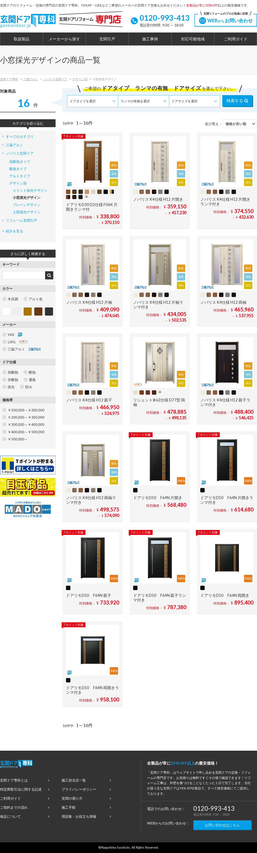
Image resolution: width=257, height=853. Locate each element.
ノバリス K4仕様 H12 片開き (158, 199)
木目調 (13, 299)
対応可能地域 (193, 39)
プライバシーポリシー (86, 789)
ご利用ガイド (236, 39)
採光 (11, 387)
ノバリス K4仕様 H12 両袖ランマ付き (91, 500)
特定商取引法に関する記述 (24, 789)
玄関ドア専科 (9, 79)
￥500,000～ (18, 439)
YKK (15, 335)
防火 (28, 387)
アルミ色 (36, 299)
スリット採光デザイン (30, 190)
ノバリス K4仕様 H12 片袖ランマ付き (158, 304)
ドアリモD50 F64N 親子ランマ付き (159, 597)
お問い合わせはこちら (222, 825)
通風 (32, 380)
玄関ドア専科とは (24, 780)
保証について (24, 816)
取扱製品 (21, 39)
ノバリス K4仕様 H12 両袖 (223, 302)
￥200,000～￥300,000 (26, 417)
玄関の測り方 (86, 798)
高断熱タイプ (19, 161)
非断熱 (13, 380)
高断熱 (13, 372)
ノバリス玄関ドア (55, 79)
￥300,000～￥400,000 (26, 424)
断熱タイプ (18, 169)
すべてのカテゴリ (18, 136)
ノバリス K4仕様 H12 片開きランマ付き (225, 201)
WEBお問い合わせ (226, 19)
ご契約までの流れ (24, 807)
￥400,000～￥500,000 (26, 432)
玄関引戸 (107, 39)
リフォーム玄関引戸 (19, 220)
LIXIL (18, 342)
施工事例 (150, 39)
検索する (237, 100)
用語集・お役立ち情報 (86, 816)
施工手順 (86, 807)
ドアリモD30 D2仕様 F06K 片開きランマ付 (92, 207)
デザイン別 (80, 79)
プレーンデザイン (27, 205)
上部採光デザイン (27, 212)
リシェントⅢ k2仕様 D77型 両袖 (159, 402)
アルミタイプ (19, 176)
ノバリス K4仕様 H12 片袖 (89, 302)
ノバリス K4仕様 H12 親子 (89, 400)
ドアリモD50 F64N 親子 (88, 595)
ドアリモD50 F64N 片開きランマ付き (226, 500)
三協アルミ (30, 79)
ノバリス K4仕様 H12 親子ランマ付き (225, 402)
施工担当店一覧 (86, 780)
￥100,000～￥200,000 (26, 410)
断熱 (32, 372)
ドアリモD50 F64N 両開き (224, 595)
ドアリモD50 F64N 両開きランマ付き (92, 690)
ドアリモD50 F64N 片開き (157, 497)
